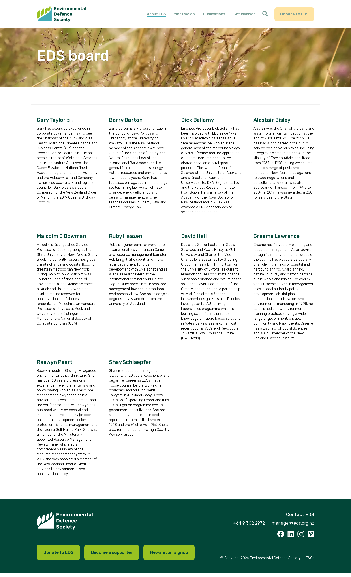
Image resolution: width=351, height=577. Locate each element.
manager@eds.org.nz (293, 526)
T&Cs (310, 562)
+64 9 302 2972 (249, 526)
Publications (214, 15)
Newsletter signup (176, 555)
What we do (184, 15)
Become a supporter (116, 555)
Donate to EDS (294, 15)
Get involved (245, 15)
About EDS (156, 15)
